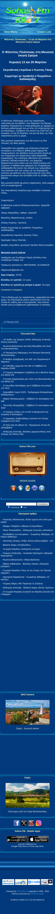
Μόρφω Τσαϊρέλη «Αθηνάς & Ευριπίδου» (23, 526)
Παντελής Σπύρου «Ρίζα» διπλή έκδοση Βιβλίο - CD (28, 541)
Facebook (6, 289)
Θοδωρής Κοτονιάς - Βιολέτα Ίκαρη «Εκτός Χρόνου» (28, 587)
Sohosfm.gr (22, 891)
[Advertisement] (28, 646)
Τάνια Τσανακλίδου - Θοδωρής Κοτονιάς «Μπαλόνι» (28, 530)
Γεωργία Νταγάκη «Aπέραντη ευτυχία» (21, 549)
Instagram (17, 289)
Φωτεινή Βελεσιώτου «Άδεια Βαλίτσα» (21, 559)
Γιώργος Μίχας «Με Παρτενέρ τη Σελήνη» (23, 583)
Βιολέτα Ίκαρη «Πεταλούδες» (17, 545)
